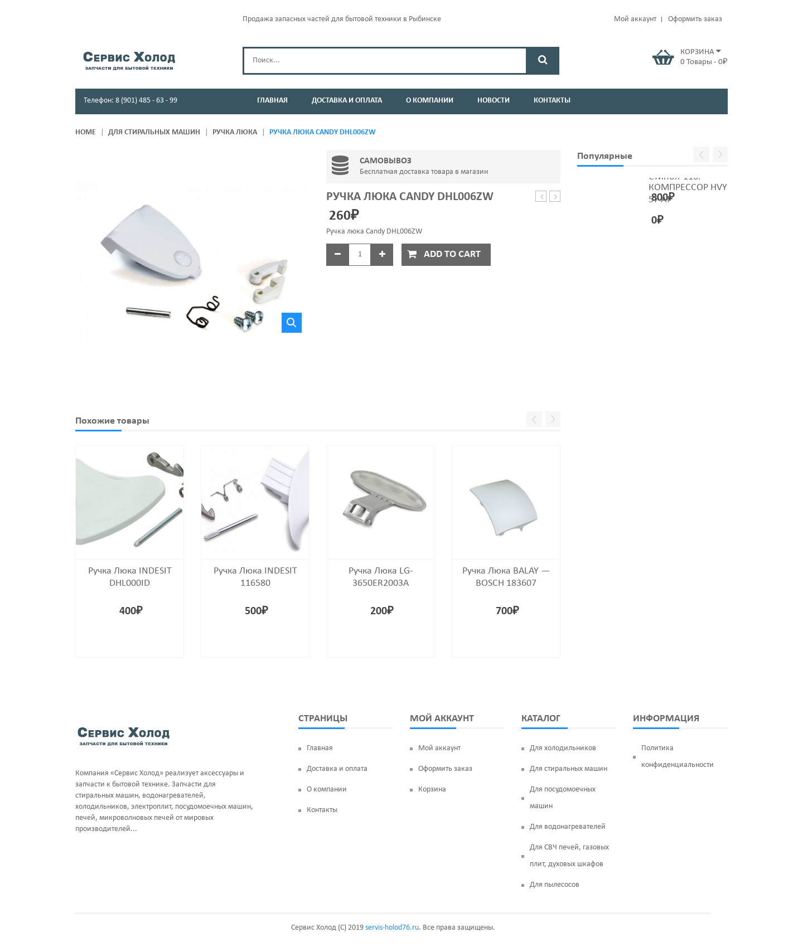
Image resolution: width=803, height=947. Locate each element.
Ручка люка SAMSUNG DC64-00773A (555, 197)
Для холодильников (563, 748)
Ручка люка (234, 132)
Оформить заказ (695, 19)
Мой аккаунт (635, 19)
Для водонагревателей (568, 827)
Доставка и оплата (337, 769)
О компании (327, 789)
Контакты (322, 810)
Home (85, 132)
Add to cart (452, 254)
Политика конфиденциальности (677, 756)
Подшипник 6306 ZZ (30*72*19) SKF (541, 197)
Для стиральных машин (154, 132)
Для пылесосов (554, 885)
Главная (320, 748)
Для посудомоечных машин (563, 797)
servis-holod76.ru (392, 928)
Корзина (432, 789)
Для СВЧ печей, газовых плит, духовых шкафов (569, 855)
